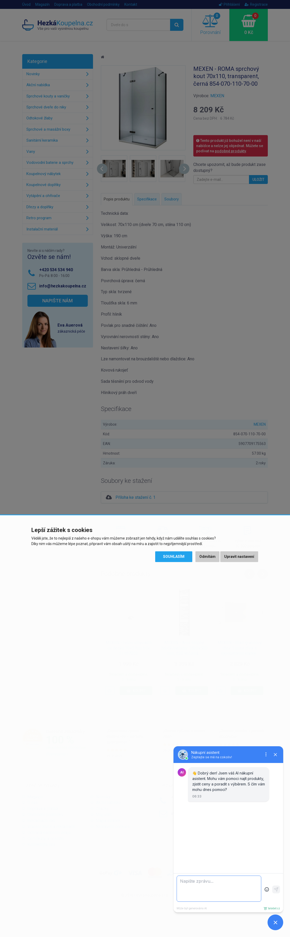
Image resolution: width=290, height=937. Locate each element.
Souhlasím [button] (173, 556)
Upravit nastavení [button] (239, 556)
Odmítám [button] (207, 556)
